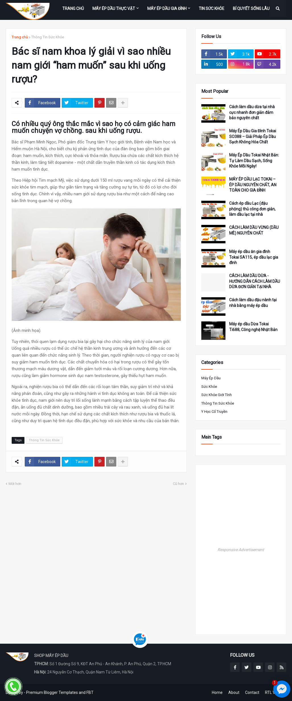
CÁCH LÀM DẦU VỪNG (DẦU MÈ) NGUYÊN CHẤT (254, 230)
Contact (252, 692)
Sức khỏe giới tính (216, 395)
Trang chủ (20, 37)
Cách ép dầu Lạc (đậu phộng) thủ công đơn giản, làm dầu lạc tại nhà (252, 209)
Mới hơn (15, 484)
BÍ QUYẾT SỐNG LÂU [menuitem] (251, 8)
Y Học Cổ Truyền (214, 411)
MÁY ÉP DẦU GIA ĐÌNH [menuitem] (167, 8)
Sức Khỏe (209, 386)
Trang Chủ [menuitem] (73, 8)
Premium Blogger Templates (52, 692)
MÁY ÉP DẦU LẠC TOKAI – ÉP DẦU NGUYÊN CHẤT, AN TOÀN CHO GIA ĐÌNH (252, 184)
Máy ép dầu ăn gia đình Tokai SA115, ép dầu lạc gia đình (253, 257)
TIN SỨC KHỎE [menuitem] (211, 8)
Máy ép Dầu (211, 378)
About (233, 692)
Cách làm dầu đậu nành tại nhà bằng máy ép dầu (253, 303)
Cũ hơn (178, 484)
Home (217, 692)
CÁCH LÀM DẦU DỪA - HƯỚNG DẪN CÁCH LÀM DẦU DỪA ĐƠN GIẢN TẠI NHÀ (254, 281)
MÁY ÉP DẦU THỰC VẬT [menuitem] (113, 8)
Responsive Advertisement (241, 549)
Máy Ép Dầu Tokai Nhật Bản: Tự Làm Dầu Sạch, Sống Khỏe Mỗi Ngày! (254, 160)
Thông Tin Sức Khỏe (47, 37)
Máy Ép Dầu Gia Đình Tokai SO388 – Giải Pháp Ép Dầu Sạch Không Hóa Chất (252, 136)
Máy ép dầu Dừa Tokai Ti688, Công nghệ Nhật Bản (253, 327)
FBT (90, 692)
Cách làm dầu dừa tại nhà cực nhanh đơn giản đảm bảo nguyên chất (252, 112)
